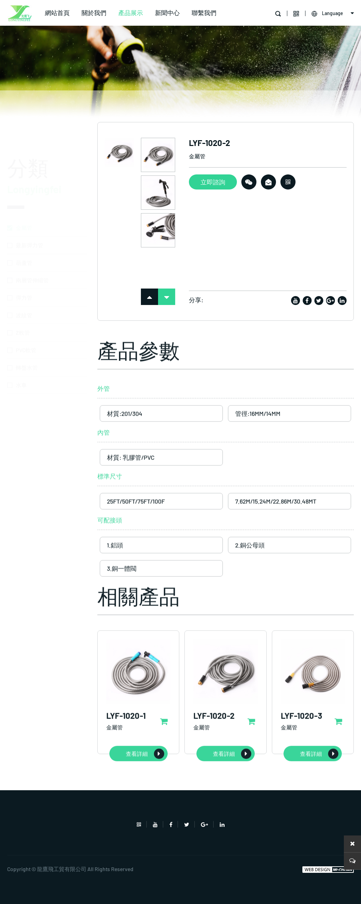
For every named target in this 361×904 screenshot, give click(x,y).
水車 (21, 353)
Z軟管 (23, 300)
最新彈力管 (29, 213)
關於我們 (94, 12)
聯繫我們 (204, 12)
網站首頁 (57, 12)
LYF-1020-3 (301, 743)
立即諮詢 (213, 184)
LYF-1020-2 (213, 743)
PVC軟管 (26, 318)
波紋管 (24, 283)
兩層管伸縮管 (32, 248)
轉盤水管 (27, 335)
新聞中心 (167, 12)
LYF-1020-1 (126, 743)
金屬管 (24, 196)
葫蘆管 (24, 231)
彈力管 (24, 265)
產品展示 (130, 12)
